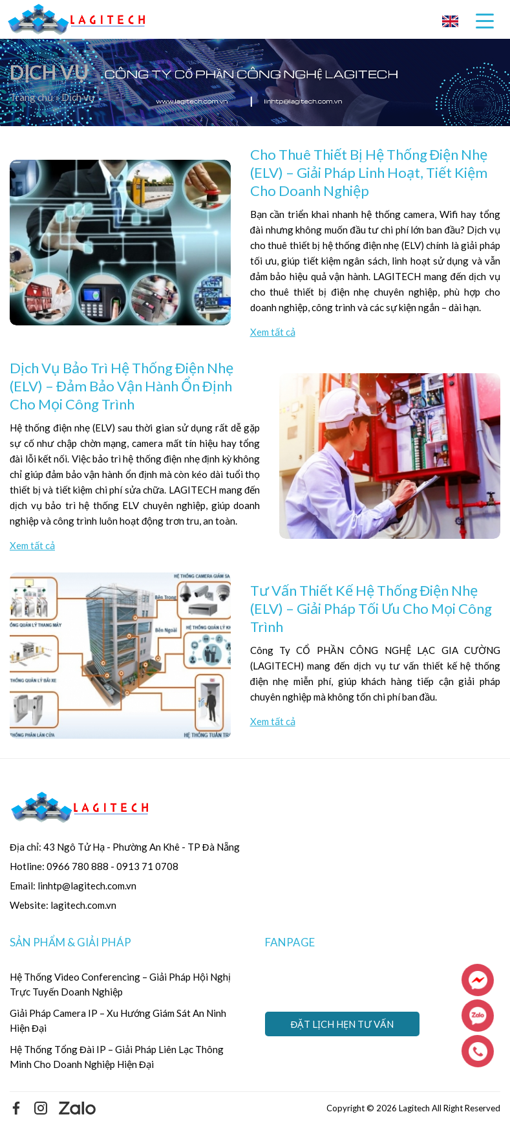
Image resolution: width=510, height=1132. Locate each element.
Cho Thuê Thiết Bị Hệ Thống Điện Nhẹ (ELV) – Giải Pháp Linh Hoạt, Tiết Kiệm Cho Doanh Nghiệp (369, 172)
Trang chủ (32, 97)
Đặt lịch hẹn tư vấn (342, 1024)
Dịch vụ (77, 97)
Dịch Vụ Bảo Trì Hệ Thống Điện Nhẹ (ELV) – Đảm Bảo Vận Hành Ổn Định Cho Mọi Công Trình (121, 386)
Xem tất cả (272, 332)
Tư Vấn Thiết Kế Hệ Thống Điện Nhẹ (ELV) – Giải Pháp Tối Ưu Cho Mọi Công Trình (371, 608)
